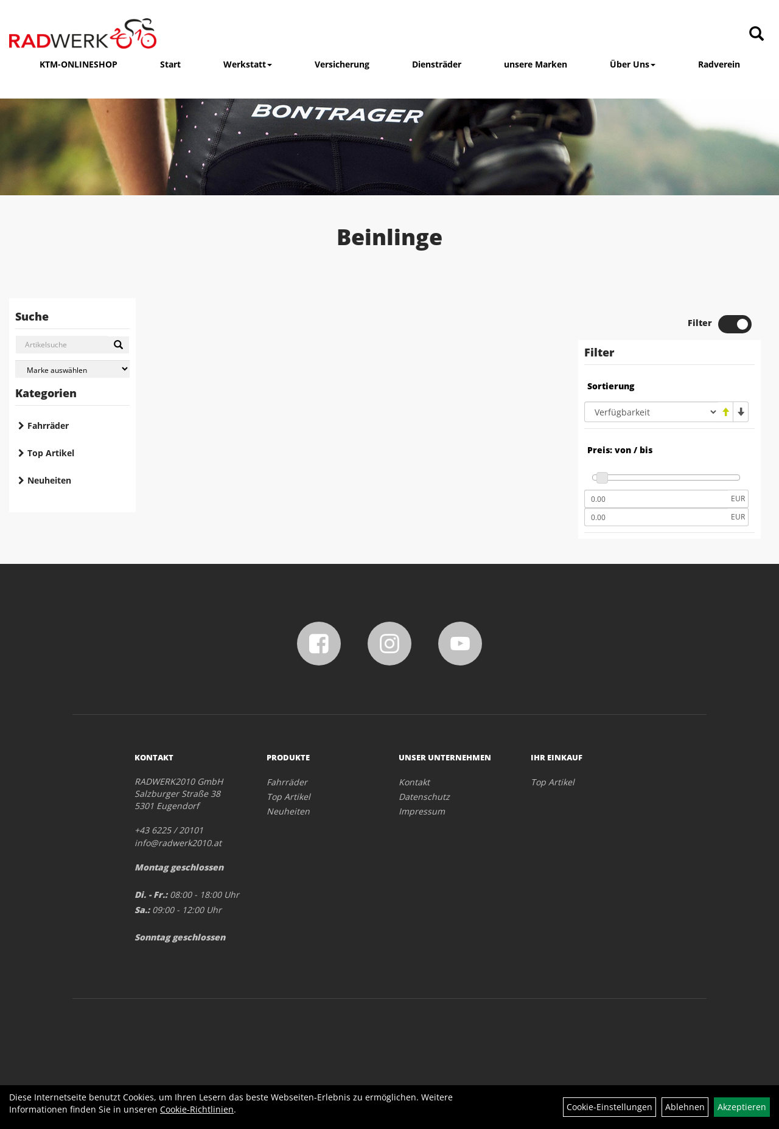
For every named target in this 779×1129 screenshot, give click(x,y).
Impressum (422, 811)
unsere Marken (535, 64)
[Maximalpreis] (656, 517)
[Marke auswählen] (72, 369)
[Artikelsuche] (756, 34)
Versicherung (342, 64)
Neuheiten (49, 480)
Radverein (719, 64)
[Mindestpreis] (656, 499)
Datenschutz (424, 796)
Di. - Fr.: (150, 894)
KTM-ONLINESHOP (78, 64)
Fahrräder (48, 425)
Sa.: (142, 909)
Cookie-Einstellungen (609, 1107)
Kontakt (414, 782)
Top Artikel (50, 453)
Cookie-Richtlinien (197, 1109)
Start (170, 64)
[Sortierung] (651, 411)
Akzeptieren (742, 1107)
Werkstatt (247, 64)
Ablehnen (685, 1107)
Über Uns (632, 64)
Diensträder (436, 64)
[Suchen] (118, 344)
